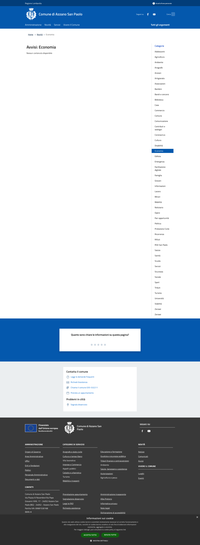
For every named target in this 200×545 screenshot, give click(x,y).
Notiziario (159, 207)
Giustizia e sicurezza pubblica (113, 456)
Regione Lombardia (33, 3)
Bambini (158, 89)
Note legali (105, 508)
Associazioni (160, 83)
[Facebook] (142, 14)
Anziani (158, 72)
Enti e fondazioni (32, 465)
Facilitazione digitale (160, 168)
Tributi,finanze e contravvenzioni (115, 460)
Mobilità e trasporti (71, 480)
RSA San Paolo (161, 244)
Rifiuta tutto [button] (110, 535)
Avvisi (140, 460)
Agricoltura (159, 56)
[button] (100, 540)
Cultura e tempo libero (72, 456)
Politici (28, 470)
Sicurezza (159, 271)
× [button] (197, 517)
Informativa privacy (109, 503)
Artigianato (160, 78)
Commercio (159, 110)
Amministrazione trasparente (113, 494)
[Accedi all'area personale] (162, 3)
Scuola (157, 260)
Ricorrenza (159, 234)
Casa (157, 105)
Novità (40, 34)
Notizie (141, 451)
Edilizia (158, 156)
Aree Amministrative (34, 456)
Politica (158, 223)
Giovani (158, 180)
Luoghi (141, 473)
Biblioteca (159, 99)
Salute (157, 250)
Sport (157, 282)
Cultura (158, 140)
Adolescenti (160, 51)
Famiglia (158, 175)
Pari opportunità (162, 218)
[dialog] (100, 530)
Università (159, 298)
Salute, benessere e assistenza (114, 469)
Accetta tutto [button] (90, 535)
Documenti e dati (32, 479)
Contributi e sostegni (160, 128)
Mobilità (158, 202)
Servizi (158, 266)
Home (30, 34)
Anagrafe (159, 67)
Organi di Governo (33, 451)
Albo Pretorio (106, 498)
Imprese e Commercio (72, 464)
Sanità (157, 255)
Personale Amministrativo (36, 474)
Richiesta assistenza (71, 508)
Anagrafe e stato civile (72, 451)
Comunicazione (161, 121)
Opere (157, 212)
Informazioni (160, 186)
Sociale (158, 276)
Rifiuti (157, 239)
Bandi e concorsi (162, 94)
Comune (158, 115)
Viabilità (158, 303)
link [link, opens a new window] (124, 530)
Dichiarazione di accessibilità (113, 512)
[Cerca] (172, 14)
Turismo (158, 293)
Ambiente (159, 62)
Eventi (141, 478)
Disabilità (159, 145)
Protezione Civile (162, 228)
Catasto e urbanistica (72, 472)
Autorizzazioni (107, 473)
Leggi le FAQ (68, 503)
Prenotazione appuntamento (75, 494)
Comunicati (143, 456)
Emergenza (159, 161)
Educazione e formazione (111, 451)
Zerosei (158, 309)
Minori (157, 196)
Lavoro (158, 191)
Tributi (157, 287)
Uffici (27, 460)
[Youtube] (149, 14)
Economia (159, 150)
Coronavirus (160, 134)
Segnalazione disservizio (73, 498)
